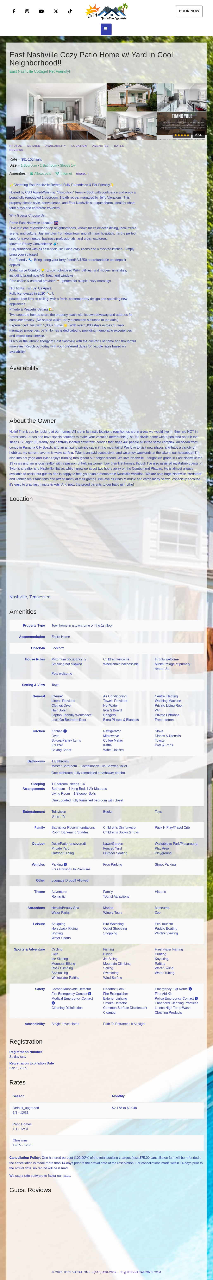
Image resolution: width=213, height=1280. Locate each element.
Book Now (189, 11)
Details (33, 145)
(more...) (82, 173)
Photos (16, 145)
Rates (119, 145)
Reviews (16, 150)
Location (79, 145)
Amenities (100, 145)
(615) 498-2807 (105, 1272)
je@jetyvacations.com (140, 1272)
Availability (55, 145)
